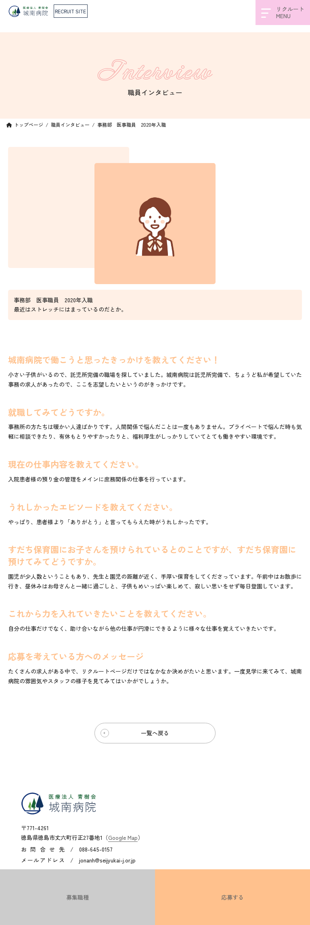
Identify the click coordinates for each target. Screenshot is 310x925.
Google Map (123, 837)
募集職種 (77, 897)
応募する (232, 897)
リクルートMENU (282, 12)
